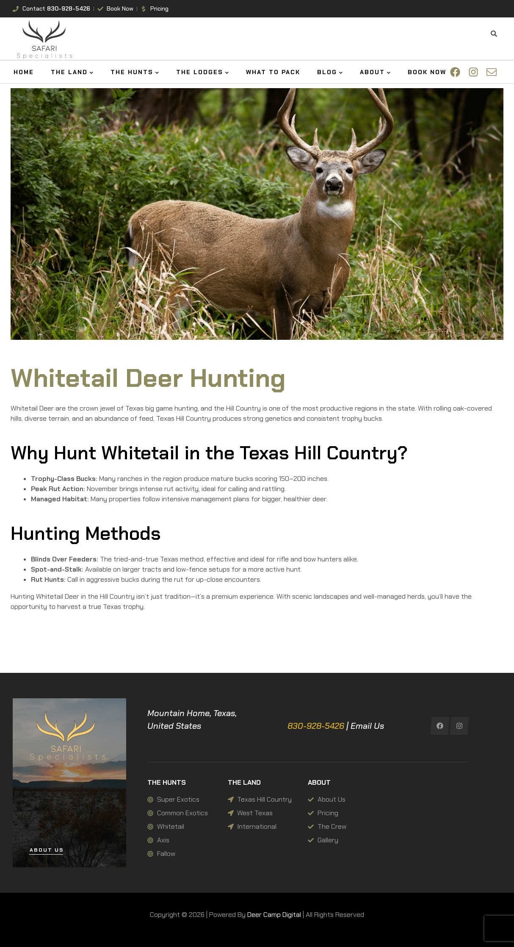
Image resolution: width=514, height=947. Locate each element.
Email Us (367, 725)
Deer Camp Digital (274, 914)
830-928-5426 (315, 725)
